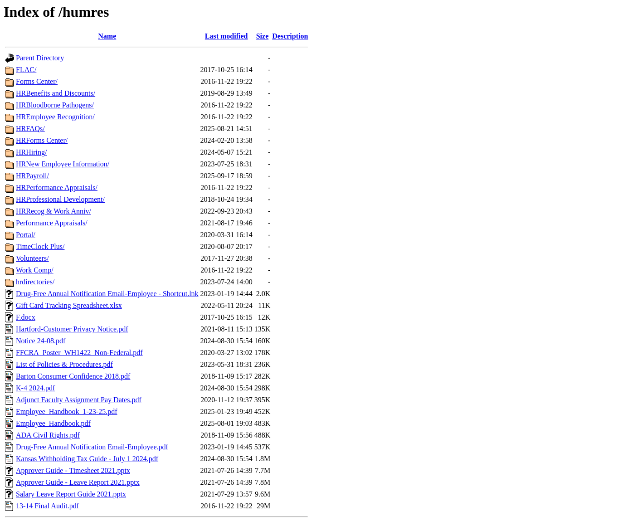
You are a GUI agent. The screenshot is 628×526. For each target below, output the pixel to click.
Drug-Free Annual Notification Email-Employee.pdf (92, 447)
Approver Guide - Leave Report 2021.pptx (78, 482)
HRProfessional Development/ (60, 199)
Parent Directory (40, 58)
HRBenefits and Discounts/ (55, 93)
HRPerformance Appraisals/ (56, 187)
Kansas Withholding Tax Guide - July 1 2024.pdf (87, 459)
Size (262, 36)
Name (107, 36)
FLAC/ (26, 69)
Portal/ (25, 235)
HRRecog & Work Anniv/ (53, 211)
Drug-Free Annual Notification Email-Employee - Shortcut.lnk (107, 293)
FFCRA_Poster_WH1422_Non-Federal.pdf (79, 352)
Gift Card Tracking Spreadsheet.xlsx (69, 305)
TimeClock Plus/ (40, 246)
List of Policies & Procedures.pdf (64, 364)
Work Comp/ (35, 270)
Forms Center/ (37, 81)
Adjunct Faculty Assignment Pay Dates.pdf (78, 400)
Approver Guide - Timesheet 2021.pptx (73, 470)
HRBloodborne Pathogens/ (55, 105)
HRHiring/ (31, 152)
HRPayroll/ (32, 176)
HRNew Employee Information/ (62, 164)
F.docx (25, 317)
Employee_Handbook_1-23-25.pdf (66, 411)
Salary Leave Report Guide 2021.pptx (71, 494)
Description (290, 36)
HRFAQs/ (30, 128)
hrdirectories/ (35, 282)
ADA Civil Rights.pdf (48, 435)
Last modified (226, 36)
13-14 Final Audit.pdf (47, 506)
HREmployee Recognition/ (55, 117)
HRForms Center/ (42, 140)
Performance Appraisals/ (52, 223)
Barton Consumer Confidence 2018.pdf (73, 376)
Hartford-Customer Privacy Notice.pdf (72, 329)
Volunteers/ (32, 258)
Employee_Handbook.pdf (53, 423)
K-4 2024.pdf (35, 388)
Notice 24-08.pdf (40, 341)
